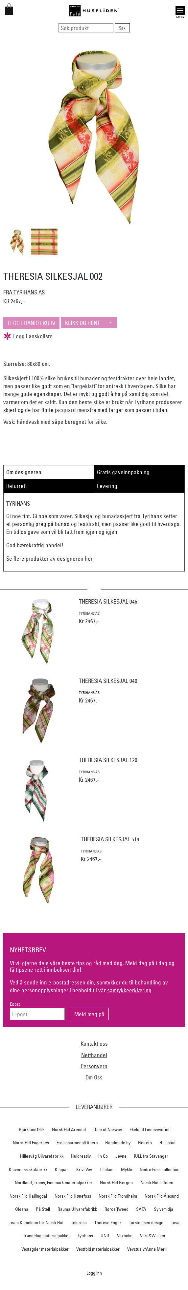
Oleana (21, 1209)
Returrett (16, 485)
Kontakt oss (94, 1043)
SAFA (141, 1209)
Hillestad (167, 1143)
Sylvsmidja (163, 1209)
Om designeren (23, 472)
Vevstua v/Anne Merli (147, 1249)
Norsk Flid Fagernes (31, 1143)
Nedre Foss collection (159, 1169)
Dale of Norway (107, 1129)
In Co (103, 1156)
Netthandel (94, 1055)
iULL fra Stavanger (151, 1156)
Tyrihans (85, 1236)
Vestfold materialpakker (98, 1249)
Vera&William (152, 1236)
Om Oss (94, 1077)
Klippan (62, 1169)
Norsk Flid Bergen (116, 1183)
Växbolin (124, 1236)
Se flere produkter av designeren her (49, 558)
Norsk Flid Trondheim (118, 1196)
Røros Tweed (117, 1209)
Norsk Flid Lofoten (156, 1183)
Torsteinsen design (146, 1222)
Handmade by (117, 1143)
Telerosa (79, 1222)
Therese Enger (107, 1222)
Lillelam (106, 1169)
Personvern (94, 1066)
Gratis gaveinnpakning (123, 472)
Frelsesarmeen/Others (77, 1143)
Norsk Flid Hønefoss (73, 1196)
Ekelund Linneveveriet (149, 1129)
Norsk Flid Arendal (69, 1129)
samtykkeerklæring (129, 990)
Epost (15, 1004)
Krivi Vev (84, 1169)
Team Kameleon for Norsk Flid (36, 1222)
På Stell (43, 1209)
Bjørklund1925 (31, 1129)
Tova (175, 1222)
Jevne (121, 1156)
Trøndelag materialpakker (46, 1236)
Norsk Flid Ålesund (162, 1196)
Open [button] (180, 10)
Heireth (145, 1143)
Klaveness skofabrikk (28, 1169)
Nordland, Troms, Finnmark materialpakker (53, 1183)
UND (105, 1236)
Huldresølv (81, 1156)
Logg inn (94, 1273)
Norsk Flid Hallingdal (28, 1196)
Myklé (126, 1169)
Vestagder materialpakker (45, 1249)
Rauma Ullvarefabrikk (77, 1209)
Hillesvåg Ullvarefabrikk (41, 1156)
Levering (107, 485)
